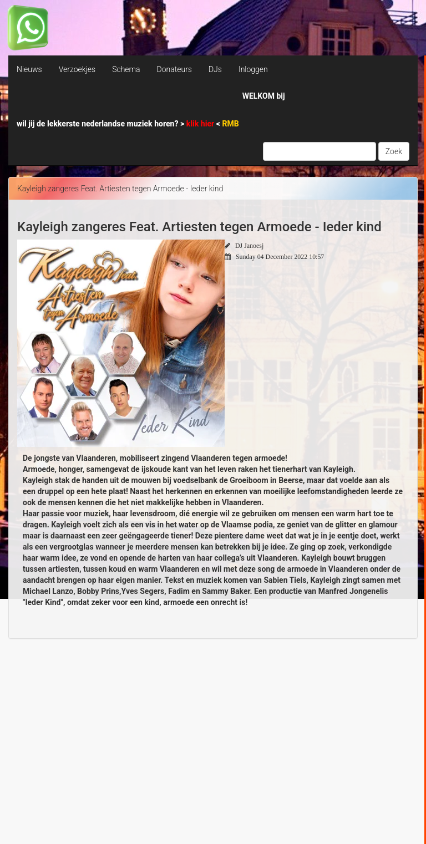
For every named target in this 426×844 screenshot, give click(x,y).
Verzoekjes (77, 69)
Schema (126, 69)
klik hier (201, 123)
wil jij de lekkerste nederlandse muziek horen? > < (128, 123)
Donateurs (173, 69)
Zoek (394, 151)
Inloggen (253, 69)
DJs (215, 69)
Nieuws (29, 69)
